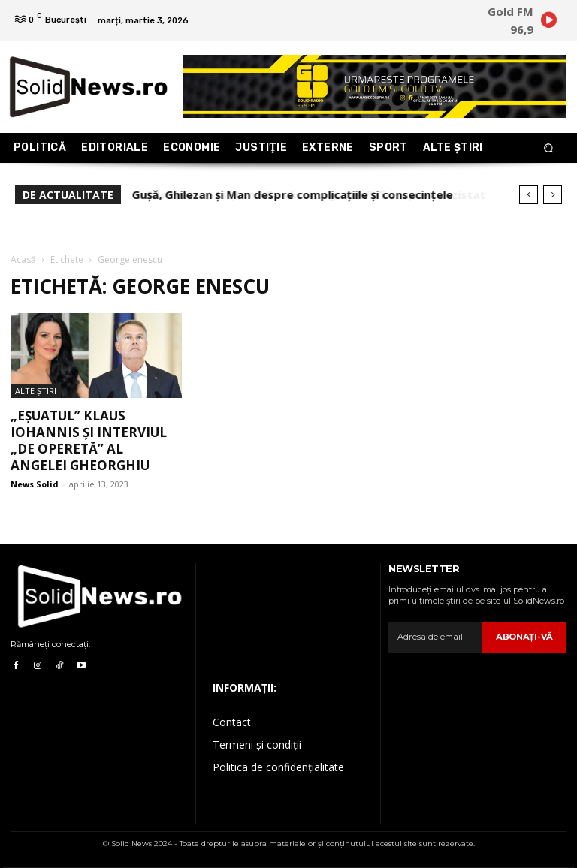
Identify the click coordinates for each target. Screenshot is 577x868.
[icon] (548, 23)
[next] (552, 194)
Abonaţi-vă (525, 636)
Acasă (23, 259)
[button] (548, 148)
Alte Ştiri (35, 390)
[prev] (528, 194)
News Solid (35, 484)
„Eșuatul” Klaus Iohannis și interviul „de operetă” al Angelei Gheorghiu (89, 440)
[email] (436, 637)
